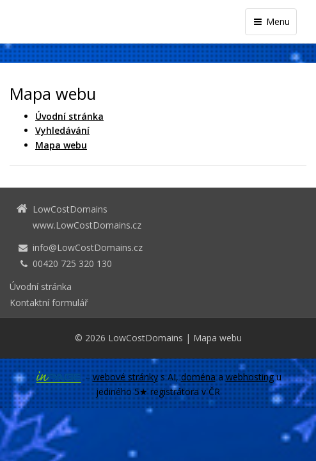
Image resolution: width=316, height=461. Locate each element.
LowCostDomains (145, 338)
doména (198, 377)
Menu (271, 21)
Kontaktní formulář (49, 302)
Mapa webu (217, 338)
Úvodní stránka (41, 286)
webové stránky (125, 377)
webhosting (250, 377)
